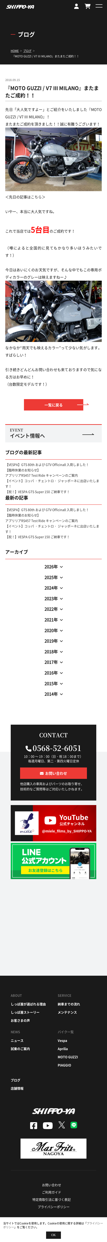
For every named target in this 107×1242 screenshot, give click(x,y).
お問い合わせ (51, 1185)
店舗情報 (17, 1088)
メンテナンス (67, 1012)
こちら (36, 197)
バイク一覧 (66, 1031)
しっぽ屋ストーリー (25, 1012)
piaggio (64, 1065)
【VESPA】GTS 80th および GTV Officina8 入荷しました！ (47, 464)
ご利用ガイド (51, 1192)
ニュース (17, 1040)
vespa (62, 1040)
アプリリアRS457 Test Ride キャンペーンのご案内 (41, 475)
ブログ (15, 1080)
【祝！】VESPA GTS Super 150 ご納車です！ (37, 491)
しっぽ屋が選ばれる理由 (28, 1004)
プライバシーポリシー (54, 1206)
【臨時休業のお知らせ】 (22, 470)
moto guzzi (68, 1057)
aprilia (63, 1048)
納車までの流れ (69, 1004)
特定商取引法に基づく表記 (51, 1199)
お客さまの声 (20, 1020)
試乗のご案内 (20, 1048)
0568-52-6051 (57, 747)
